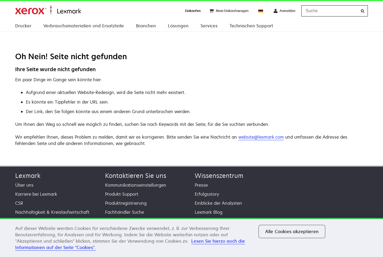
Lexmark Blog (208, 212)
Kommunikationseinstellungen (135, 185)
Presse (201, 185)
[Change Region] (261, 11)
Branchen (146, 26)
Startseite (48, 10)
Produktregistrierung (126, 203)
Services (209, 26)
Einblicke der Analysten (218, 203)
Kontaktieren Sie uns (135, 176)
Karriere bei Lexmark (36, 194)
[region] (191, 237)
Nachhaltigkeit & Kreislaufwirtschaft (52, 212)
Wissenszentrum (219, 176)
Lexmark (27, 176)
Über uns (24, 185)
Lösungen (178, 26)
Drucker (23, 26)
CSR (19, 203)
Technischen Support (251, 26)
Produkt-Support (121, 194)
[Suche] (362, 11)
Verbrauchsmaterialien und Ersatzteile (83, 26)
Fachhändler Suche (124, 212)
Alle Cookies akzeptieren (292, 231)
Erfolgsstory (207, 194)
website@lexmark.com (261, 137)
